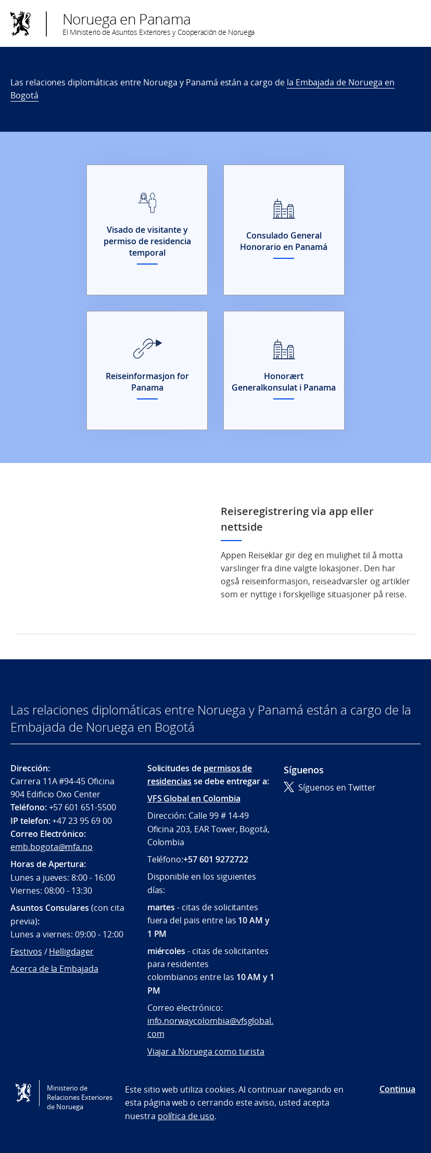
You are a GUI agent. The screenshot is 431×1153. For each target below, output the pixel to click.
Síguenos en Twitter (330, 787)
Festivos (26, 951)
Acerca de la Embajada (54, 968)
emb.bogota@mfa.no (51, 847)
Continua (397, 1089)
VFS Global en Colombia (193, 798)
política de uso (186, 1116)
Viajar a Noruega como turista (206, 1051)
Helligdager (71, 951)
